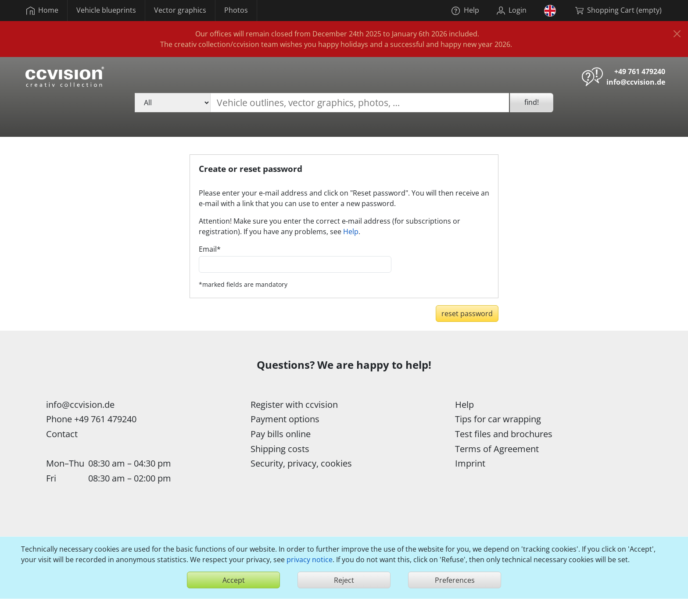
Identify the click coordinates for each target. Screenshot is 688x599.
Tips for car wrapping (498, 419)
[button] (550, 10)
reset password (467, 313)
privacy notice (310, 559)
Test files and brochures (503, 434)
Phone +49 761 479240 (91, 419)
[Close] (677, 33)
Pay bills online (281, 434)
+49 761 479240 (639, 71)
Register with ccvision (294, 404)
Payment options (285, 419)
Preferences (455, 580)
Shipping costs (280, 449)
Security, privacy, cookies (301, 463)
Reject (344, 580)
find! (531, 102)
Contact (62, 434)
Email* (210, 249)
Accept (233, 580)
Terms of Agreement (497, 449)
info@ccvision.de (635, 82)
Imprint (470, 463)
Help (350, 231)
